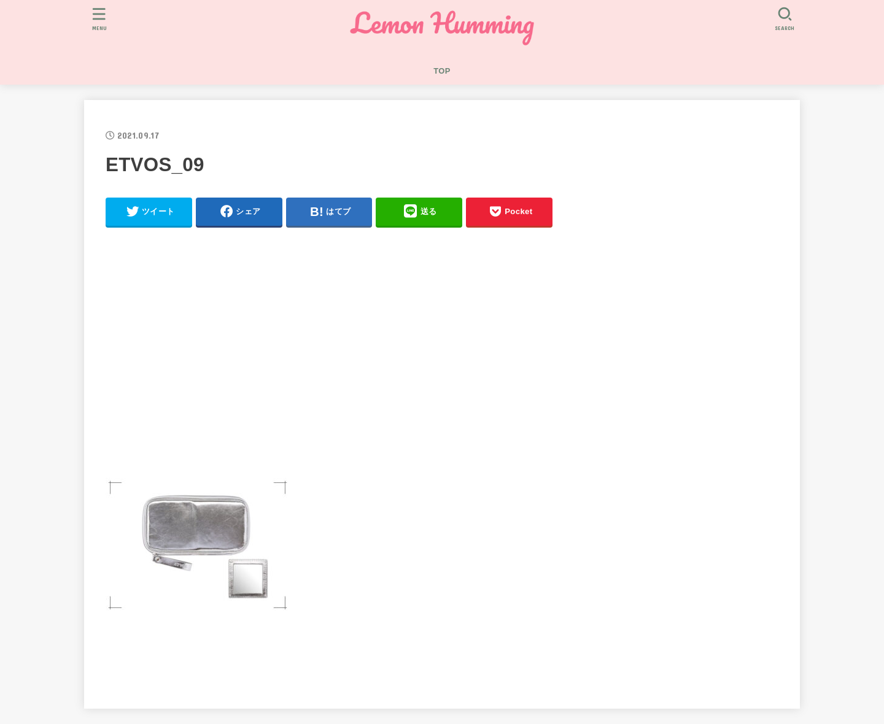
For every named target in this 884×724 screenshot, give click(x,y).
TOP (441, 70)
